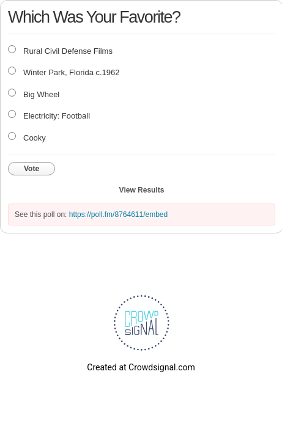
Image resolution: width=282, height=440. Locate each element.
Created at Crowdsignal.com (141, 367)
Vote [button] (31, 168)
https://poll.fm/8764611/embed (118, 214)
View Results (142, 190)
